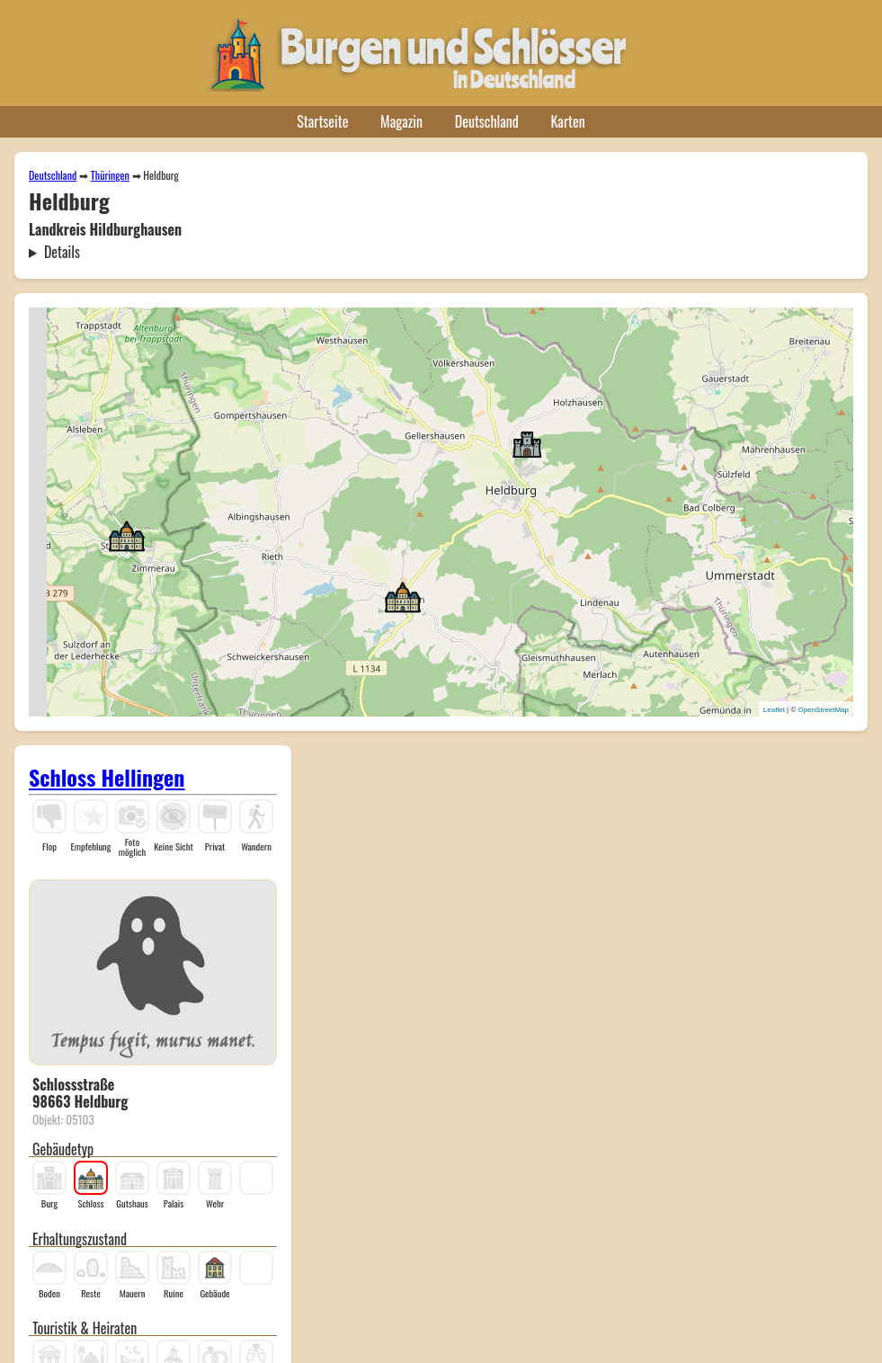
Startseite (322, 121)
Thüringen (110, 175)
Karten (568, 121)
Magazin (401, 121)
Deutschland (487, 121)
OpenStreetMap (823, 710)
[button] (527, 443)
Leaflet (774, 710)
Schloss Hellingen (107, 777)
